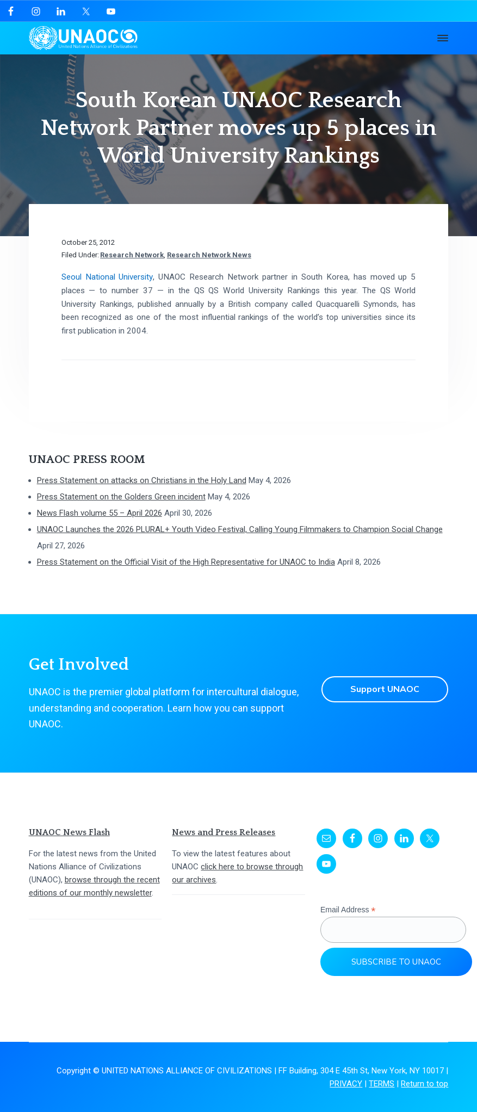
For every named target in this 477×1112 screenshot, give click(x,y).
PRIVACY (346, 1084)
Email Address (348, 910)
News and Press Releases (223, 832)
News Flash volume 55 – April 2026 (99, 513)
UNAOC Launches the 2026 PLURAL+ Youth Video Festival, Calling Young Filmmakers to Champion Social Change (240, 529)
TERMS (381, 1084)
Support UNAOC (384, 689)
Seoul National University (107, 277)
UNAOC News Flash (69, 832)
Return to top (424, 1084)
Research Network (132, 255)
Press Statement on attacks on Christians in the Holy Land (141, 480)
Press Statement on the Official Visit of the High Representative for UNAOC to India (186, 562)
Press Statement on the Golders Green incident (121, 497)
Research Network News (209, 255)
